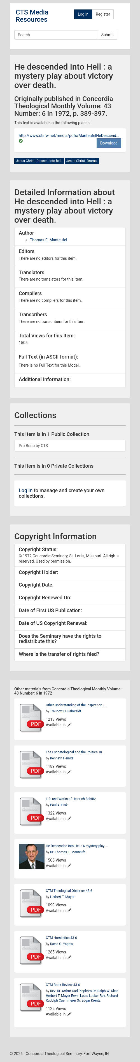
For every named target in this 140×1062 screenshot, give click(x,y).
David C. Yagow (61, 944)
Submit (107, 35)
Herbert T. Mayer (62, 897)
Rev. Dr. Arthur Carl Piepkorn (71, 991)
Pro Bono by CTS (33, 445)
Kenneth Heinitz (61, 758)
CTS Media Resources (32, 15)
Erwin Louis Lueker (85, 996)
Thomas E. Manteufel (48, 240)
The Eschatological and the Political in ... (76, 752)
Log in (83, 14)
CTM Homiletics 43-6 (61, 938)
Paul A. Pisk (59, 805)
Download (109, 143)
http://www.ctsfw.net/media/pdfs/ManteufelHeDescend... (69, 135)
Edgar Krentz (90, 1000)
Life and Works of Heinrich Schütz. (71, 799)
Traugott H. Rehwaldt (65, 711)
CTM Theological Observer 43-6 (69, 891)
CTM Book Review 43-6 (63, 985)
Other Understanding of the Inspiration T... (76, 705)
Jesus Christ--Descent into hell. (39, 161)
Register (103, 14)
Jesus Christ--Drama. (82, 161)
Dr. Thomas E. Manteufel (68, 852)
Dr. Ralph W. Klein (105, 991)
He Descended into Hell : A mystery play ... (77, 846)
